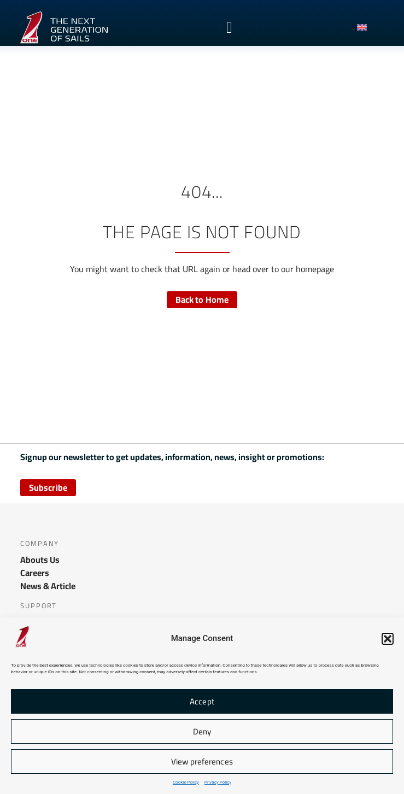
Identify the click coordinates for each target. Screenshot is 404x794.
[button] (387, 638)
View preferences (202, 761)
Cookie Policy (186, 782)
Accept (202, 701)
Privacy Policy (217, 782)
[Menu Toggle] (229, 27)
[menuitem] (367, 27)
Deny (202, 731)
